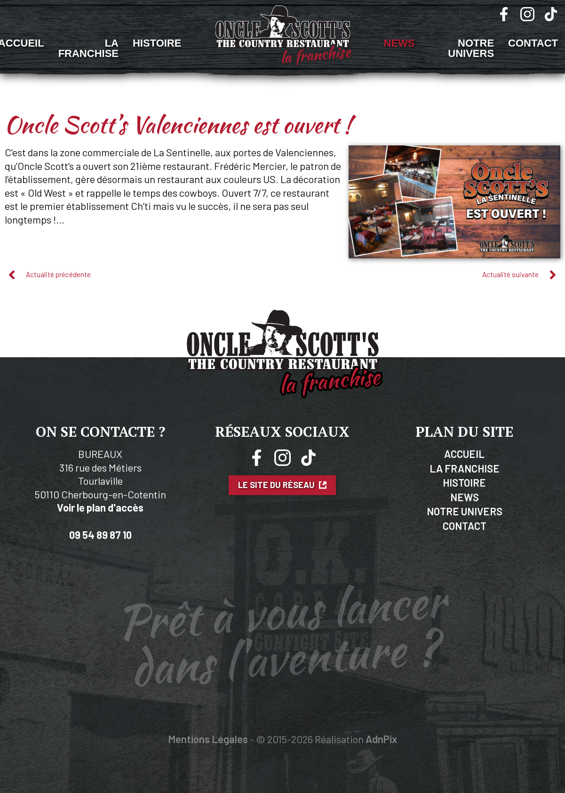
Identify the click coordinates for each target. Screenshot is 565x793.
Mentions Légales (208, 739)
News (399, 43)
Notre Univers (464, 511)
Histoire (157, 43)
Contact (533, 43)
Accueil (464, 454)
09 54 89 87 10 (100, 535)
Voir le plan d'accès (100, 507)
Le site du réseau (282, 485)
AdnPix (381, 739)
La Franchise (88, 48)
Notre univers (471, 48)
